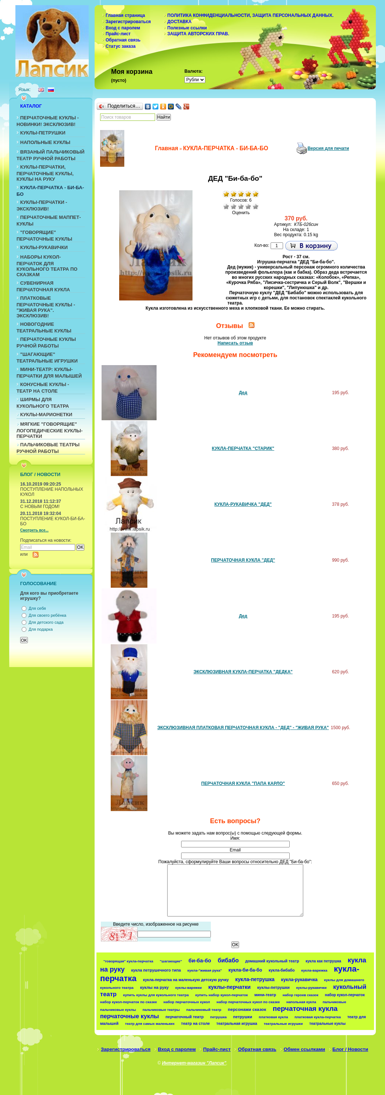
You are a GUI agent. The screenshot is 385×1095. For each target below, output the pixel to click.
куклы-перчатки (229, 987)
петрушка (218, 1017)
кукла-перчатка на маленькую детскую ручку (186, 980)
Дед (243, 392)
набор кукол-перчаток (345, 995)
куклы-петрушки (273, 987)
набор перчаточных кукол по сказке (248, 1002)
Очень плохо (226, 206)
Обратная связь (123, 40)
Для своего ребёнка (47, 615)
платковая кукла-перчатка (317, 1017)
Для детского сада (46, 622)
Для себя (37, 608)
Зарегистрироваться (128, 21)
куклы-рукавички (311, 988)
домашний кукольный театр (272, 961)
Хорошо (248, 206)
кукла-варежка (314, 970)
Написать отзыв (235, 343)
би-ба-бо (199, 960)
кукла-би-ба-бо (245, 970)
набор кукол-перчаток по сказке (128, 1002)
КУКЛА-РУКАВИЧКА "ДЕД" (243, 504)
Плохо (233, 206)
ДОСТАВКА (179, 21)
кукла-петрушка (255, 979)
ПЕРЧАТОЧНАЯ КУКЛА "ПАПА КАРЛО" (243, 783)
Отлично (255, 206)
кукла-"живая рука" (204, 970)
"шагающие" (171, 961)
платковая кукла (273, 1017)
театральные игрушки (283, 1024)
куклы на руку (154, 987)
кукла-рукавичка (299, 979)
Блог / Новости (350, 1049)
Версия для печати (328, 148)
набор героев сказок (301, 995)
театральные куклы (327, 1024)
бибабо (228, 960)
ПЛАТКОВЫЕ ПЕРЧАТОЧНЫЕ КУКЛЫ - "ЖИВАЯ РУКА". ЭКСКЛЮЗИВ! (45, 306)
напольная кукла (301, 1002)
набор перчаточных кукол (187, 1002)
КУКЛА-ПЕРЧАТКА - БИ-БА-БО (225, 148)
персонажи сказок (247, 1009)
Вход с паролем (123, 27)
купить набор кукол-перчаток (221, 995)
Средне (241, 206)
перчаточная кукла (305, 1008)
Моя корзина (132, 71)
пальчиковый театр (203, 1010)
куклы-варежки (188, 988)
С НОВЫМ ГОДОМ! (40, 506)
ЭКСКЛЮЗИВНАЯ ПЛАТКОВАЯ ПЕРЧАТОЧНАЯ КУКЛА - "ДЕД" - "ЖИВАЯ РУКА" (243, 727)
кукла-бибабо (282, 970)
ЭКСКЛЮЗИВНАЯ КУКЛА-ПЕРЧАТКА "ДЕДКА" (243, 671)
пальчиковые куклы (118, 1010)
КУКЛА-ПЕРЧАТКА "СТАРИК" (243, 448)
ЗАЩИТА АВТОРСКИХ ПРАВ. (198, 33)
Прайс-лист (118, 33)
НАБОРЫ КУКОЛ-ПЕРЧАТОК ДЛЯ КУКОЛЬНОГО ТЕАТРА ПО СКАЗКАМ (46, 265)
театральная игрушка (236, 1023)
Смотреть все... (34, 530)
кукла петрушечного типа (156, 970)
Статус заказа (121, 46)
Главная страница (125, 15)
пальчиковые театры (161, 1010)
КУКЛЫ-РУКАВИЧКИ (44, 247)
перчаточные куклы (129, 1016)
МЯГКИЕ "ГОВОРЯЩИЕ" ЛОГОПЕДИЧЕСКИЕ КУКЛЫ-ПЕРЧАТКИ (49, 430)
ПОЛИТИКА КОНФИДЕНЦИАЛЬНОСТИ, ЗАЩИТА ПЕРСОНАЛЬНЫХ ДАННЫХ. (250, 15)
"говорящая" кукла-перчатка (128, 961)
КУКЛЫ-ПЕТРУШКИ (42, 133)
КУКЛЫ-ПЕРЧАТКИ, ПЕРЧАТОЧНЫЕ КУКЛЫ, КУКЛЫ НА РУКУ (45, 173)
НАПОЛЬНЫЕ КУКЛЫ (45, 142)
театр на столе (195, 1023)
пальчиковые (334, 1002)
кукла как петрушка (323, 961)
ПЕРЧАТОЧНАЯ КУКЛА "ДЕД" (243, 560)
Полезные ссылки (187, 27)
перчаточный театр (184, 1017)
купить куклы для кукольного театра (156, 995)
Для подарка (41, 629)
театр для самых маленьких (150, 1024)
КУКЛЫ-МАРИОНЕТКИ (46, 414)
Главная (166, 148)
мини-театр (265, 995)
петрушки (242, 1017)
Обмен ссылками (304, 1049)
